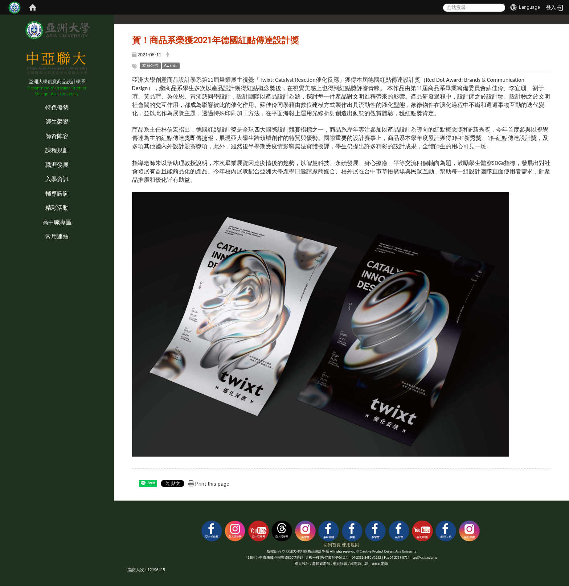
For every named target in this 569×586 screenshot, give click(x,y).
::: (1, 100)
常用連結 (57, 236)
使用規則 (350, 544)
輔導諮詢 (57, 193)
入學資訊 (57, 179)
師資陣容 (57, 136)
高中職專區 (56, 222)
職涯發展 (57, 164)
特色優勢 (57, 107)
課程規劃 (57, 150)
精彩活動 (57, 207)
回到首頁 (332, 544)
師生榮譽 (57, 121)
